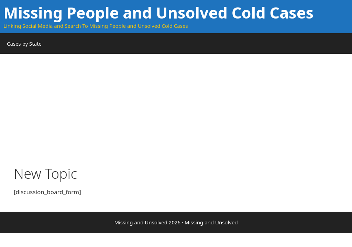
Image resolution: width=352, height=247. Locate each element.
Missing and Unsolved (211, 222)
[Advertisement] (176, 117)
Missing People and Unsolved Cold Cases (158, 12)
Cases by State (24, 43)
